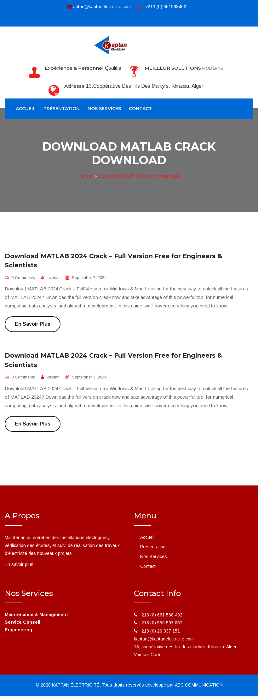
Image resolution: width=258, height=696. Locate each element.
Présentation (61, 108)
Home (86, 176)
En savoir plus (32, 324)
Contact (140, 108)
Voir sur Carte (148, 654)
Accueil (26, 108)
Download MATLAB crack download (139, 176)
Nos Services (104, 108)
